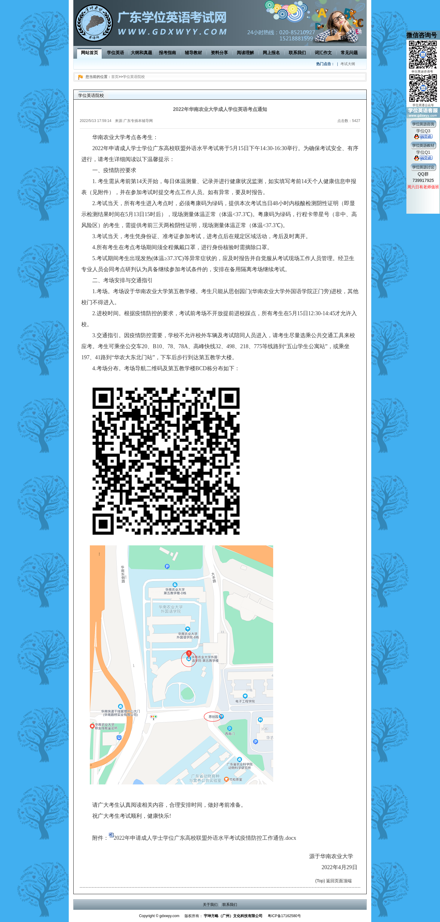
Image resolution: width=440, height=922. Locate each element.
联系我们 (297, 52)
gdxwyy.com (169, 916)
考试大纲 (347, 64)
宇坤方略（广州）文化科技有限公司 (233, 916)
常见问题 (349, 52)
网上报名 (271, 52)
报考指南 (167, 52)
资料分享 (219, 52)
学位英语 (115, 52)
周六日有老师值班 (423, 187)
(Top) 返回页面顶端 (333, 880)
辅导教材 (193, 52)
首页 (115, 77)
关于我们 (210, 904)
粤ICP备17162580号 (284, 916)
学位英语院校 (134, 77)
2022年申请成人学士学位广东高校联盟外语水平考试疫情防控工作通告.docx (205, 838)
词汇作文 (323, 52)
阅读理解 (245, 52)
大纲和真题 (141, 52)
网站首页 (89, 52)
